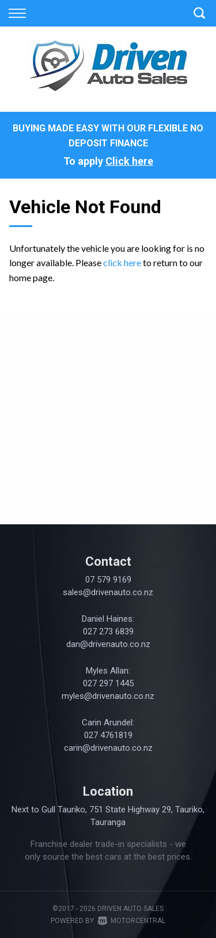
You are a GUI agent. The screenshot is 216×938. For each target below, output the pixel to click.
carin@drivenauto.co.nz (108, 748)
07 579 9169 (108, 579)
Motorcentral (131, 921)
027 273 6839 (108, 631)
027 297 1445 (108, 683)
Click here (129, 161)
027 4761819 (108, 735)
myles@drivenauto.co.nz (108, 696)
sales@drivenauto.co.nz (108, 592)
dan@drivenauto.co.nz (108, 644)
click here (122, 262)
